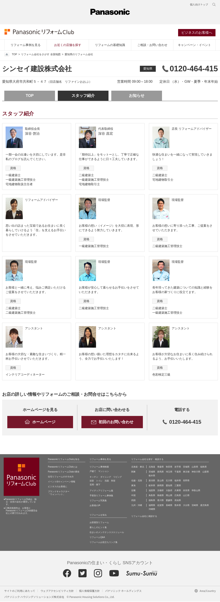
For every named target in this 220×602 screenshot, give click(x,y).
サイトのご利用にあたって (19, 591)
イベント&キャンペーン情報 (61, 482)
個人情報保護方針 (89, 591)
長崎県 (169, 505)
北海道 (152, 467)
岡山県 (169, 496)
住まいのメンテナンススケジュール (107, 533)
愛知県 (147, 69)
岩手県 (177, 467)
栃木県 (152, 476)
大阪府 (169, 491)
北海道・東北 (137, 467)
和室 (113, 481)
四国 (133, 501)
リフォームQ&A (97, 537)
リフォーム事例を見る (26, 45)
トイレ (99, 481)
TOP (10, 55)
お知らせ (136, 96)
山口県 (186, 496)
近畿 (133, 491)
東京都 (186, 472)
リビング (117, 477)
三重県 (177, 486)
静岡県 (160, 486)
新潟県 (152, 481)
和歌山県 (196, 491)
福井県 (177, 481)
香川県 (160, 501)
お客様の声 (95, 506)
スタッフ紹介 (83, 96)
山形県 (195, 467)
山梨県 (205, 472)
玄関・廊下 (95, 485)
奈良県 (186, 491)
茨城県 (152, 472)
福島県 (203, 467)
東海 (133, 486)
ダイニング (105, 477)
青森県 (160, 467)
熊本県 (177, 505)
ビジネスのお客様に (57, 487)
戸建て (93, 472)
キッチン (94, 477)
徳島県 (152, 501)
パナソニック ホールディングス (123, 591)
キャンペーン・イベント (194, 45)
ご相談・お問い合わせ (152, 45)
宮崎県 (195, 505)
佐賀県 (160, 505)
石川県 (169, 481)
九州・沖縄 (136, 505)
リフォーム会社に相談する (144, 516)
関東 (133, 472)
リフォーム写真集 (98, 501)
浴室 (92, 481)
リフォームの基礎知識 (110, 45)
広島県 (177, 496)
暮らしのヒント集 (98, 528)
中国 (133, 496)
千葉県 (177, 472)
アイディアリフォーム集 (101, 491)
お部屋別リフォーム (99, 523)
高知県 (177, 501)
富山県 (160, 481)
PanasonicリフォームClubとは (62, 467)
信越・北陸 (136, 481)
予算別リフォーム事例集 (101, 496)
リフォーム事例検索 (99, 467)
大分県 (186, 505)
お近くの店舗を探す (67, 45)
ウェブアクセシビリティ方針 (57, 591)
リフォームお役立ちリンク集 (104, 542)
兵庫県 (177, 491)
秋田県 (169, 467)
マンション (103, 472)
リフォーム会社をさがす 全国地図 (40, 55)
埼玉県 (169, 472)
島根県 (160, 496)
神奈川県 (196, 472)
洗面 (107, 481)
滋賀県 (152, 491)
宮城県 (186, 467)
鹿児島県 (204, 505)
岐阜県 (152, 486)
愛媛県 (169, 501)
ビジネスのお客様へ (197, 33)
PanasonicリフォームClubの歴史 (63, 472)
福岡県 (152, 505)
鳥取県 (152, 496)
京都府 (160, 491)
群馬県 (160, 472)
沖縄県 (152, 509)
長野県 (186, 481)
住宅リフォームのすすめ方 (61, 477)
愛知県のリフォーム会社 (79, 55)
